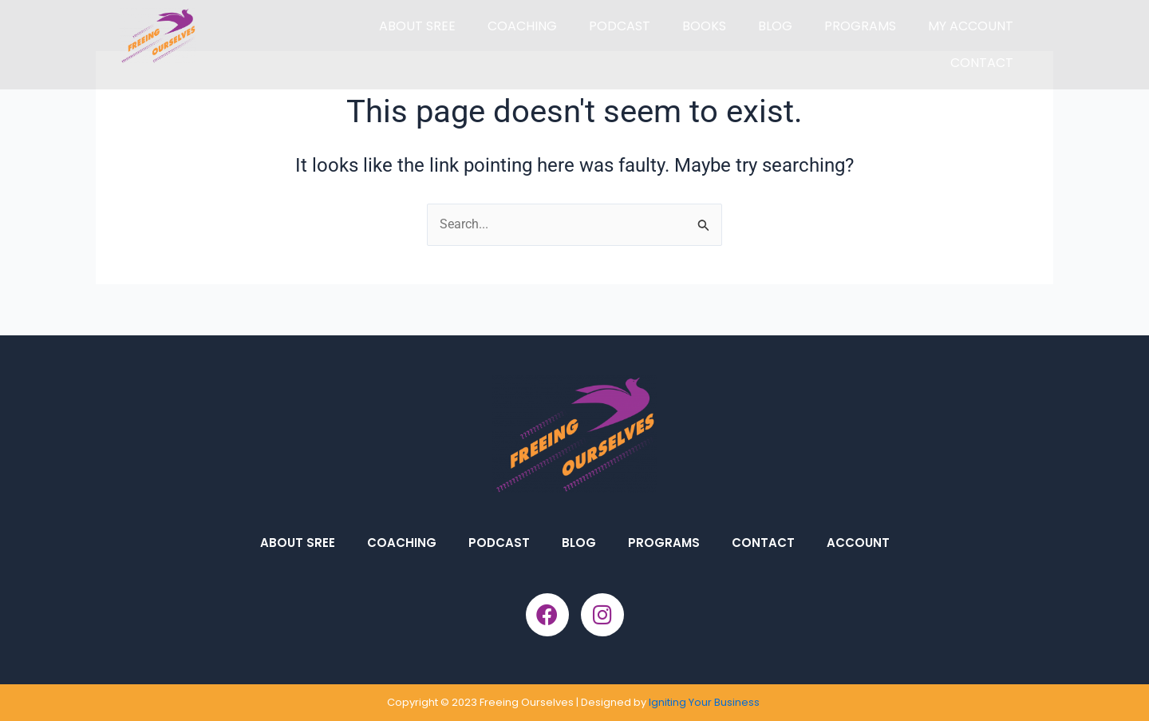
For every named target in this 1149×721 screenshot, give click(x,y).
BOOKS (704, 26)
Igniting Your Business (705, 702)
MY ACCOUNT (970, 26)
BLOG (775, 26)
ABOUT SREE (417, 26)
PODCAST (619, 26)
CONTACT (981, 62)
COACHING (522, 26)
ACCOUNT (858, 542)
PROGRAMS (860, 26)
